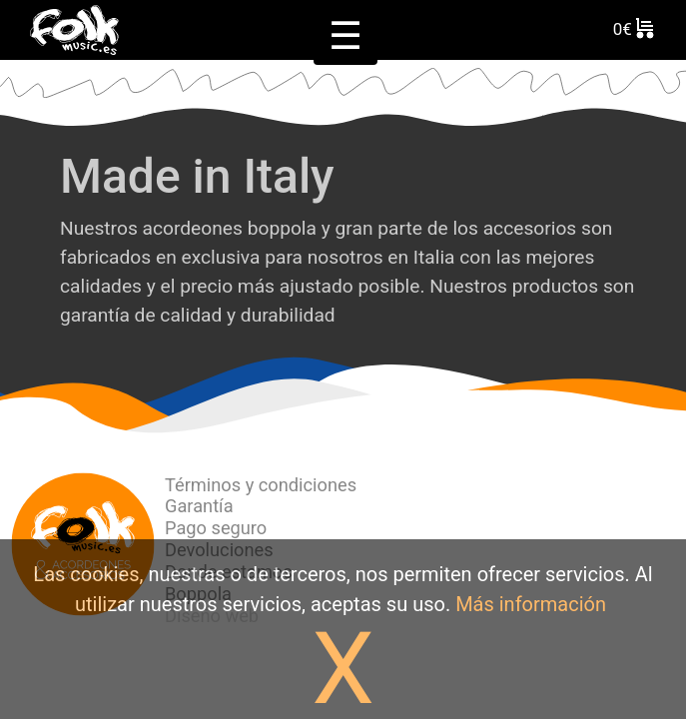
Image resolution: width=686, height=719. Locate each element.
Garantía (199, 505)
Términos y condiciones (260, 484)
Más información (530, 604)
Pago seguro (216, 527)
